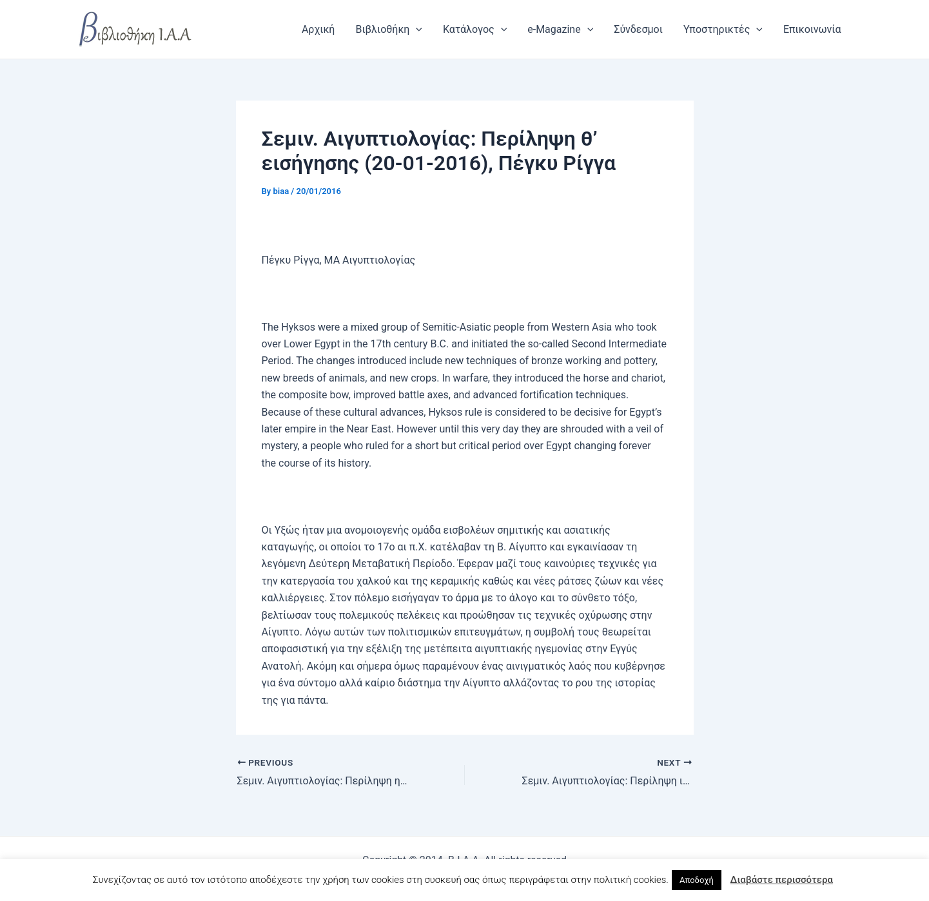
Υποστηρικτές (723, 29)
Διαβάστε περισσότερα (781, 880)
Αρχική (318, 29)
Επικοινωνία (812, 29)
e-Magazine (560, 29)
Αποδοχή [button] (697, 880)
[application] (415, 29)
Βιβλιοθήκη (388, 29)
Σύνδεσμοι (638, 29)
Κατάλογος (475, 29)
